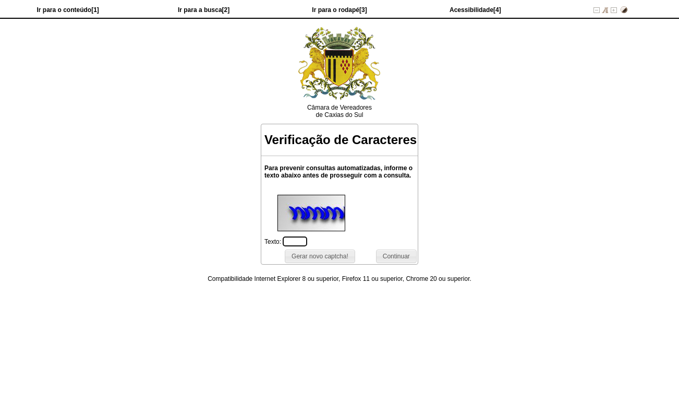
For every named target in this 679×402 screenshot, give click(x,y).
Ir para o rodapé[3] (339, 10)
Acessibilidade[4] (475, 10)
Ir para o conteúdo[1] (68, 10)
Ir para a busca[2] (203, 10)
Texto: (273, 241)
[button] (396, 256)
